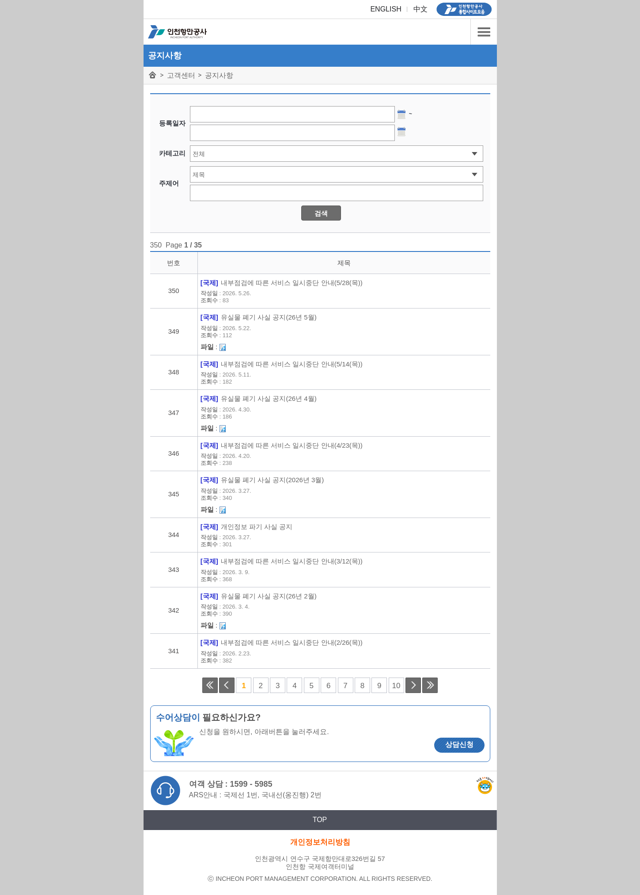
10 (396, 686)
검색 (321, 213)
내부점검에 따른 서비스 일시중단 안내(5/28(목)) (292, 282)
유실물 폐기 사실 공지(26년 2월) (269, 596)
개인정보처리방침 (320, 842)
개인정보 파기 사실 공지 (257, 526)
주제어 (169, 183)
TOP (320, 819)
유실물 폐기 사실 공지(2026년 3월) (272, 480)
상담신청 (459, 744)
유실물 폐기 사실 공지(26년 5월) (269, 317)
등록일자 (172, 123)
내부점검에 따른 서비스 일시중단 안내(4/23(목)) (292, 445)
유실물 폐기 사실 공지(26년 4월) (269, 398)
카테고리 (483, 32)
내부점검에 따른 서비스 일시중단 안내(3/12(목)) (292, 561)
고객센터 (181, 75)
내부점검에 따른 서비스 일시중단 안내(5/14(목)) (292, 364)
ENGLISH (385, 9)
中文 (420, 9)
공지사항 (219, 75)
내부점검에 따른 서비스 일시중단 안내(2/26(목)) (292, 642)
